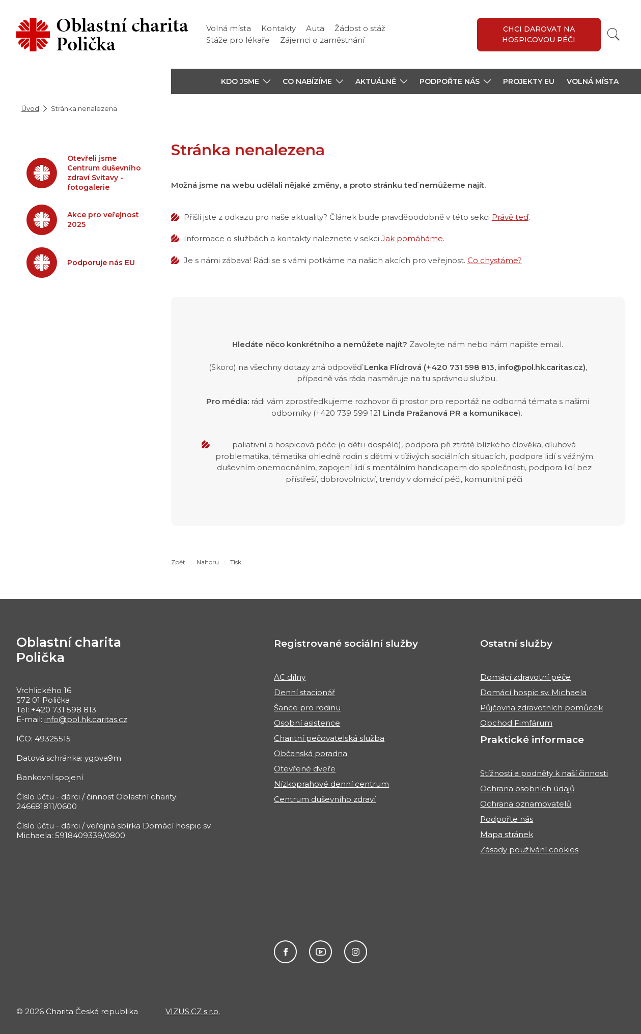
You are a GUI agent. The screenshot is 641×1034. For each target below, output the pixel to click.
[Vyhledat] (613, 34)
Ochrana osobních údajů (527, 788)
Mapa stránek (506, 834)
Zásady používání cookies (529, 849)
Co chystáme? (494, 260)
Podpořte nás (506, 819)
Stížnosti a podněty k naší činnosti (544, 773)
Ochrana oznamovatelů (525, 804)
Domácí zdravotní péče (525, 677)
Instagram (355, 951)
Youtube (320, 951)
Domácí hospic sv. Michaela (533, 692)
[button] (245, 81)
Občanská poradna (310, 753)
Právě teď (510, 217)
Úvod (30, 108)
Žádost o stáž (360, 28)
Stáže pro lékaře (238, 40)
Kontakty (278, 28)
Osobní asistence (307, 723)
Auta (315, 28)
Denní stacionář (304, 692)
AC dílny (289, 677)
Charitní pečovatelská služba (329, 738)
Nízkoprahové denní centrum (331, 784)
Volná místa (228, 28)
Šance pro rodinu (307, 707)
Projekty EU (528, 81)
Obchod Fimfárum (516, 723)
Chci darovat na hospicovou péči (538, 34)
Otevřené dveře (305, 768)
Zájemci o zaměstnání (322, 40)
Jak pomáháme (412, 238)
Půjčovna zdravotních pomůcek (541, 707)
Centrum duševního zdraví (325, 799)
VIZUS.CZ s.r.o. (192, 1011)
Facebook (285, 951)
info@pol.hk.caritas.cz (85, 719)
